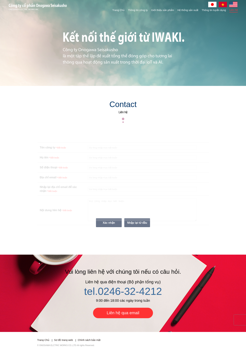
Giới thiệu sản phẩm (162, 10)
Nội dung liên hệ (56, 215)
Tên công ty (53, 150)
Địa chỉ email (53, 180)
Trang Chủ (118, 10)
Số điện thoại (54, 170)
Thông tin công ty (138, 10)
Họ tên (49, 160)
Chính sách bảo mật (89, 344)
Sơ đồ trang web (63, 344)
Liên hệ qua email (123, 317)
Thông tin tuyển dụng (214, 10)
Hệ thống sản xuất (187, 10)
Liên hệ (233, 9)
